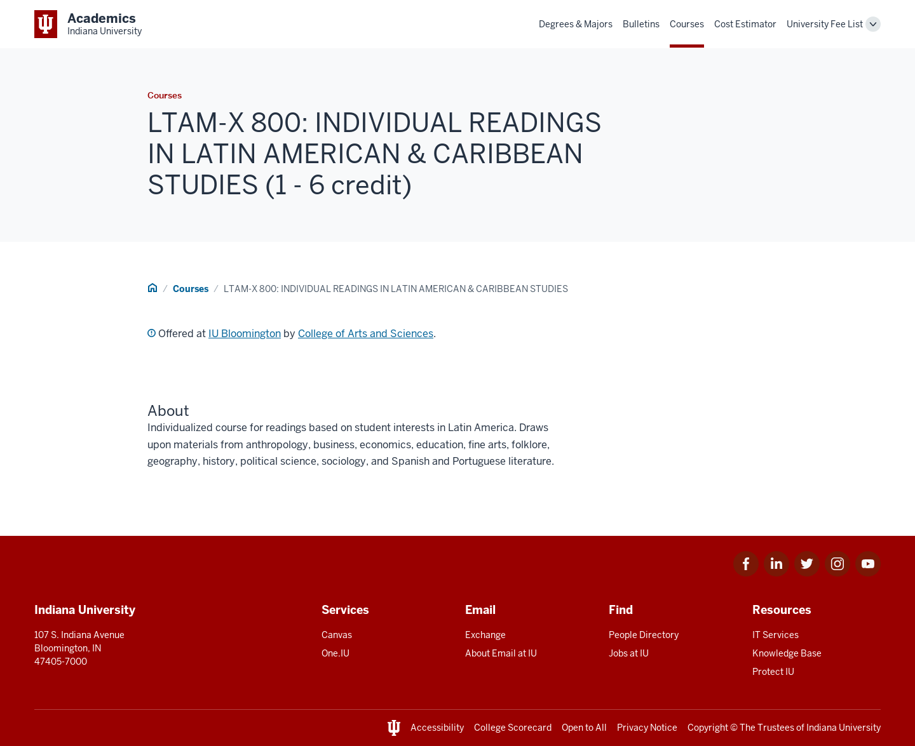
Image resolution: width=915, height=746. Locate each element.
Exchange (485, 635)
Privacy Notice (647, 727)
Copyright (708, 727)
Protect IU (773, 671)
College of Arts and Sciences (365, 333)
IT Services (775, 635)
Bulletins (641, 24)
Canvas (337, 635)
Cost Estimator (745, 24)
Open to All (584, 727)
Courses (687, 24)
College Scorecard (513, 727)
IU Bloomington (244, 333)
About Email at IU (501, 653)
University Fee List (825, 24)
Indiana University (843, 727)
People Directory (644, 635)
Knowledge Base (787, 653)
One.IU (335, 653)
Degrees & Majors (576, 24)
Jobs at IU (629, 653)
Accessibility (437, 727)
